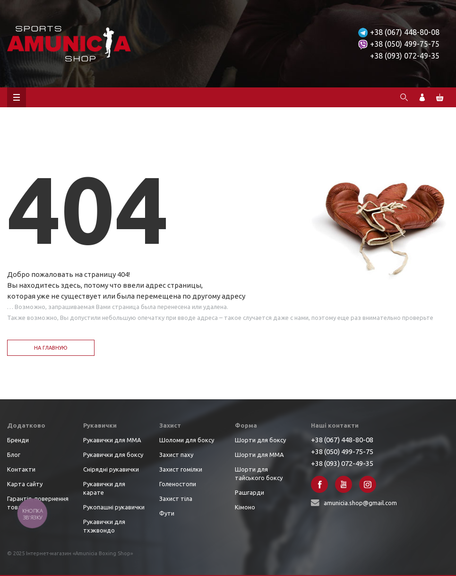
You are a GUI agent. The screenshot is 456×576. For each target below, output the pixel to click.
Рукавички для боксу (113, 454)
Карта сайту (25, 484)
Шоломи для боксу (186, 440)
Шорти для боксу (260, 440)
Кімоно (245, 507)
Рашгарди (249, 492)
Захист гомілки (180, 469)
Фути (166, 513)
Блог (13, 454)
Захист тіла (175, 498)
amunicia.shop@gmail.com (360, 502)
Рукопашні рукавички (114, 507)
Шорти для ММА (259, 454)
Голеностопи (177, 484)
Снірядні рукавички (111, 469)
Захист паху (176, 454)
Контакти (21, 469)
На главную (51, 348)
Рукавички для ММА (112, 440)
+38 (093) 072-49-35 (404, 56)
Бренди (18, 440)
